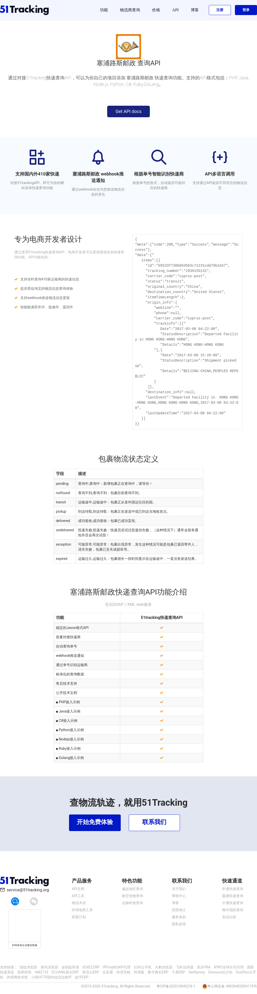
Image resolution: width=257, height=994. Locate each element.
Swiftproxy (196, 972)
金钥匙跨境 (70, 967)
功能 (104, 10)
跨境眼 (139, 972)
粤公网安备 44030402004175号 (232, 986)
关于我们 (179, 889)
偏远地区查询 (132, 889)
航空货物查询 (132, 896)
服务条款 (179, 917)
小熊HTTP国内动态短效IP (51, 977)
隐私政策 (179, 924)
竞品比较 (229, 917)
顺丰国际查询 (232, 910)
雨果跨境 (24, 972)
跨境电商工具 (82, 910)
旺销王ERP (91, 967)
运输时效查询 (132, 903)
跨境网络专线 (17, 977)
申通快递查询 (232, 889)
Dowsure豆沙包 (220, 972)
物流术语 (79, 903)
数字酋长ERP (158, 972)
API (175, 10)
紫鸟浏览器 (49, 967)
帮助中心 (179, 896)
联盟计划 (79, 917)
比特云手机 (143, 967)
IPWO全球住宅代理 (229, 967)
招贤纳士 (179, 910)
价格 (156, 10)
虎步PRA (204, 967)
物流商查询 (130, 10)
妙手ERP (81, 977)
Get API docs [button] (128, 111)
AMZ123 (41, 972)
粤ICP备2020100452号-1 (176, 986)
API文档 (78, 889)
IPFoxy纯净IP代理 (117, 967)
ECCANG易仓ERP (65, 972)
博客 (195, 10)
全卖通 (107, 972)
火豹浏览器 (163, 967)
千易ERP (178, 972)
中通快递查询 (232, 903)
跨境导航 (123, 972)
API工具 (78, 896)
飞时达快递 (185, 967)
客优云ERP (90, 972)
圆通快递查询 (232, 896)
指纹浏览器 (28, 967)
